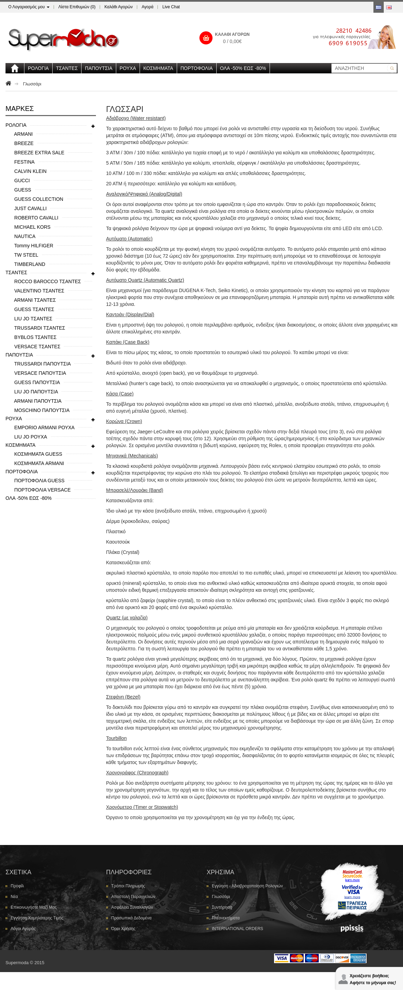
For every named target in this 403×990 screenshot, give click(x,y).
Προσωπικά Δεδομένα (131, 918)
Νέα (14, 896)
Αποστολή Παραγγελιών (133, 896)
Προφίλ (17, 886)
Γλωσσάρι (32, 84)
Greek (378, 7)
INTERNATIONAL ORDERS (237, 928)
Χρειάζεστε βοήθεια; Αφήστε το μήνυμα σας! (373, 979)
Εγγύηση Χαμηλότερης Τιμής (37, 918)
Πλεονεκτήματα (226, 918)
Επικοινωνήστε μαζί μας (34, 907)
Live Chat (171, 6)
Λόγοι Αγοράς (23, 928)
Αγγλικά (389, 7)
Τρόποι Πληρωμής (128, 886)
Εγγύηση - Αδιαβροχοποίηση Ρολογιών (247, 886)
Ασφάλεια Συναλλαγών (132, 907)
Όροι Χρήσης (123, 928)
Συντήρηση (222, 907)
